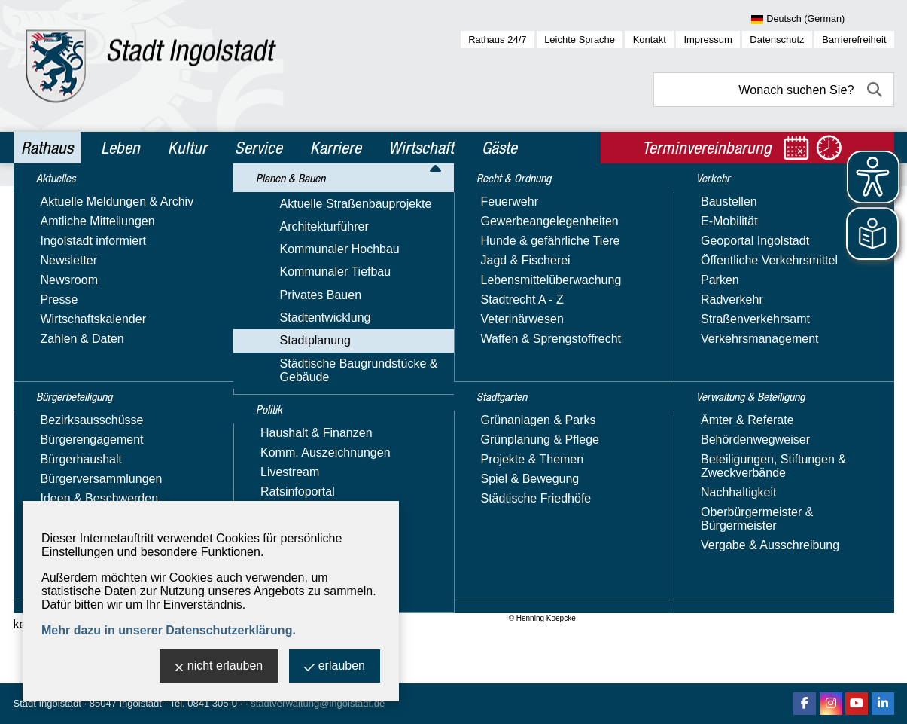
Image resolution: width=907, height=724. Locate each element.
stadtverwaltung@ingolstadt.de (318, 703)
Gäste (499, 147)
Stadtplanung (213, 198)
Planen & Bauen (133, 198)
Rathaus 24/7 (497, 39)
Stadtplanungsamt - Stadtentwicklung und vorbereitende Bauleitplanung (805, 289)
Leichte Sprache (579, 39)
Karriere (335, 147)
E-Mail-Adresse (768, 438)
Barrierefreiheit (854, 39)
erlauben (334, 667)
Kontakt (649, 39)
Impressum (707, 39)
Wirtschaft (421, 147)
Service (258, 147)
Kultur (187, 147)
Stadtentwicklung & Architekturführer (337, 198)
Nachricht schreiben (780, 451)
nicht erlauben (219, 667)
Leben (120, 147)
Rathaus (47, 147)
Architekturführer (75, 484)
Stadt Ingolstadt (47, 703)
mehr (414, 441)
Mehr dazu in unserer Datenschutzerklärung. (168, 630)
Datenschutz (777, 39)
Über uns (751, 547)
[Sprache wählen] (822, 19)
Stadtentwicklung (76, 319)
